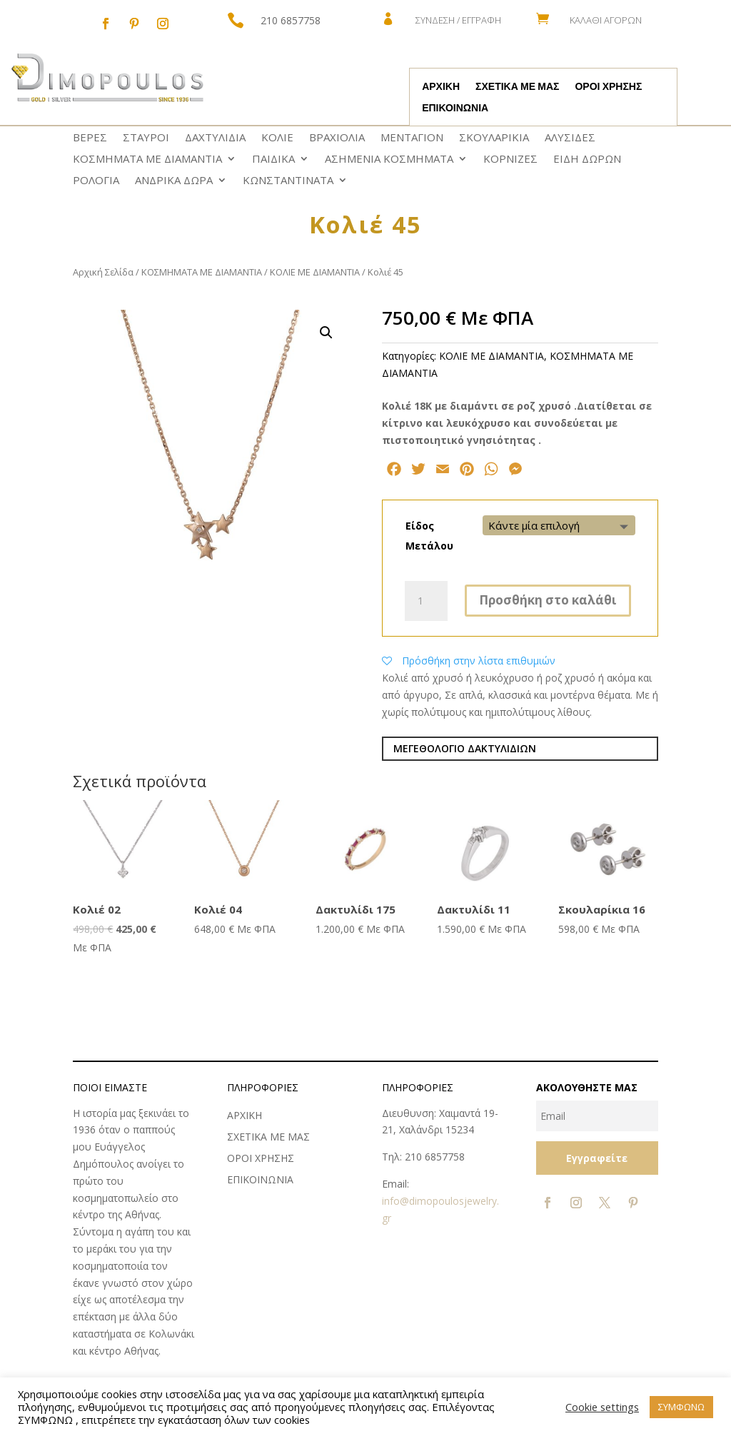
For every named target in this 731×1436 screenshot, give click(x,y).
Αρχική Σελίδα (103, 272)
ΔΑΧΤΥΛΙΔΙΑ (215, 138)
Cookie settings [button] (602, 1406)
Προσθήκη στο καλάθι (548, 600)
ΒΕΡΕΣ (90, 138)
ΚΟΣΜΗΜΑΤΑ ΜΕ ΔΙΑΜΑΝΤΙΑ (147, 159)
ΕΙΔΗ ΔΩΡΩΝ (587, 159)
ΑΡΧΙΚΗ (441, 87)
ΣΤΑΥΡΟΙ (146, 138)
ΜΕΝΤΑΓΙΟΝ (411, 138)
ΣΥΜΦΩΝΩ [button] (681, 1406)
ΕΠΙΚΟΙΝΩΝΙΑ (455, 108)
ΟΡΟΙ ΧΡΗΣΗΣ (608, 87)
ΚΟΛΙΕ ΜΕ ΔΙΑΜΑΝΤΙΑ (315, 272)
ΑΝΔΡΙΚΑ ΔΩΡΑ (174, 181)
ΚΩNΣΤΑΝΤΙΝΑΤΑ (288, 181)
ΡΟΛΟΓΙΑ (96, 181)
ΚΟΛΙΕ (277, 138)
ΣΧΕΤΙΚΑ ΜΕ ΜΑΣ (517, 87)
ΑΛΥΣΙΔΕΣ (570, 138)
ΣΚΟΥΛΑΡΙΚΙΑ (494, 138)
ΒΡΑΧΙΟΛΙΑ (337, 138)
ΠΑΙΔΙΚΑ (273, 159)
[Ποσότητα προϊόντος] (426, 601)
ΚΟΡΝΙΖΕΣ (510, 159)
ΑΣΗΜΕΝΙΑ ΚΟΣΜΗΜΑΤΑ (389, 159)
